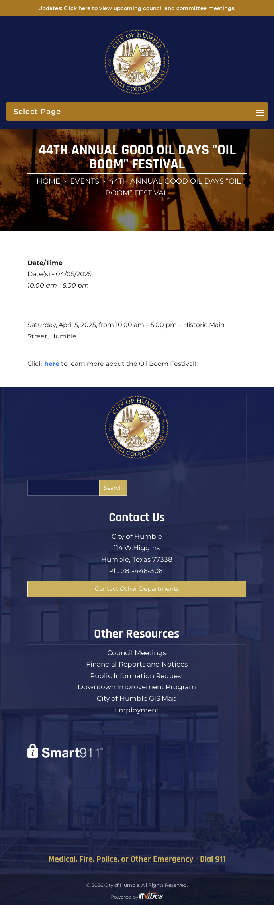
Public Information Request (137, 676)
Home (48, 181)
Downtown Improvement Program (137, 687)
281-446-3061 (143, 571)
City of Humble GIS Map (137, 698)
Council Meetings (136, 653)
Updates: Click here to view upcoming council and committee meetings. (136, 8)
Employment (136, 710)
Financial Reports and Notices (137, 664)
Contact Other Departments (137, 588)
